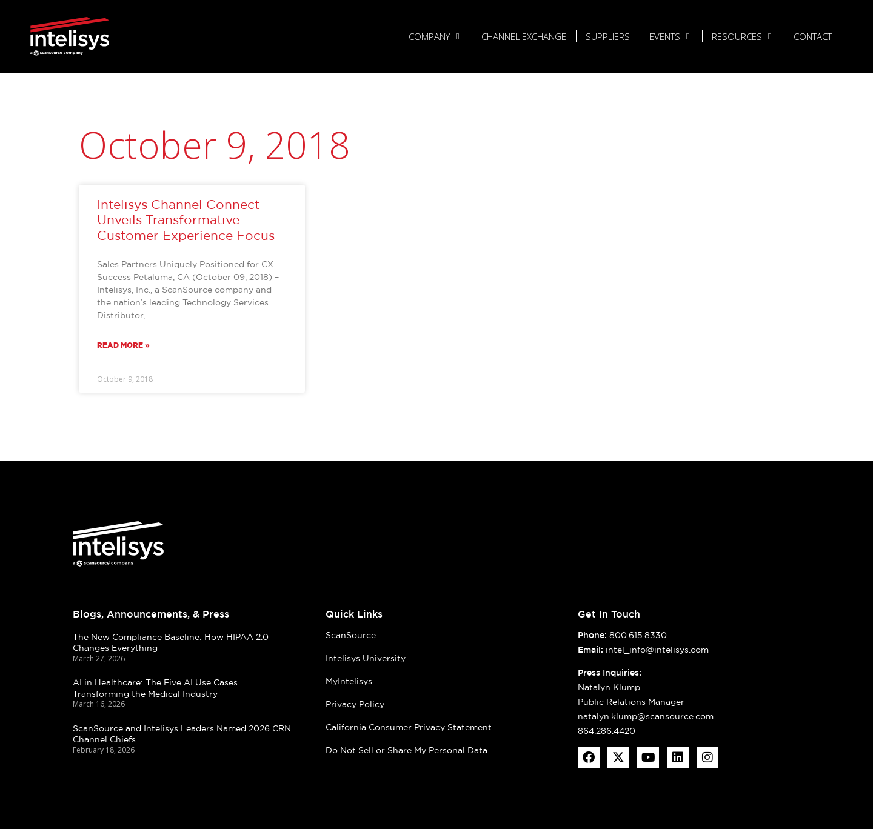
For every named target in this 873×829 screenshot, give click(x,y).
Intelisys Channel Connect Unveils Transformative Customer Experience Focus (186, 219)
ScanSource (351, 635)
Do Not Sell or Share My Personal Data (406, 750)
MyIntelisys (349, 681)
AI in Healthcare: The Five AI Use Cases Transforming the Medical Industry (155, 688)
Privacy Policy (355, 704)
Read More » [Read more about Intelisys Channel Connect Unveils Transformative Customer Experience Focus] (123, 345)
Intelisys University (366, 658)
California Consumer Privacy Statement (409, 727)
